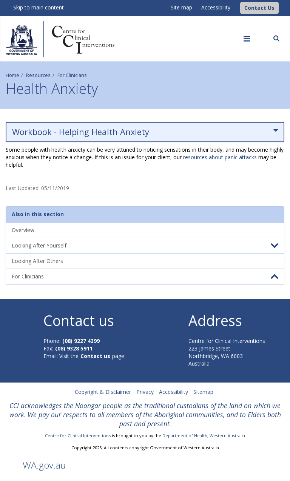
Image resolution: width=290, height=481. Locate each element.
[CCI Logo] (238, 7)
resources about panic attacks (220, 157)
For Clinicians (72, 75)
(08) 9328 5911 (74, 348)
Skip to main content (38, 7)
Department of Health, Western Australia (203, 435)
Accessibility (215, 7)
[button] (259, 8)
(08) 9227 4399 (81, 340)
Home (12, 75)
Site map (181, 7)
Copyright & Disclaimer (103, 391)
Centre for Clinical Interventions (78, 435)
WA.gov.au (44, 465)
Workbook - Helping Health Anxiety (145, 131)
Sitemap (203, 391)
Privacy (145, 391)
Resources (38, 75)
